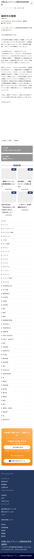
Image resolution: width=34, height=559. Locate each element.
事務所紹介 (4, 481)
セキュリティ (7, 236)
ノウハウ (5, 255)
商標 (26, 21)
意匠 (4, 343)
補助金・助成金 (7, 408)
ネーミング (6, 251)
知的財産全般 (7, 374)
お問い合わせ (5, 501)
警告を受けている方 (7, 512)
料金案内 (4, 495)
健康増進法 (6, 293)
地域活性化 (6, 324)
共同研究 (5, 297)
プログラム (6, 267)
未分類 (5, 354)
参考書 (5, 301)
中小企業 (5, 290)
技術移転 (5, 347)
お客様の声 (4, 487)
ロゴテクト (6, 282)
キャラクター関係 (8, 232)
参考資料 (5, 305)
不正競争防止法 (7, 286)
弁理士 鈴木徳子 (7, 23)
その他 (5, 240)
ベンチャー (6, 270)
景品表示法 (6, 351)
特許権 (3, 524)
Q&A (2, 498)
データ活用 (6, 244)
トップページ (5, 478)
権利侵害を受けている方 (8, 509)
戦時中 (16, 140)
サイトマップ (5, 504)
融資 (4, 400)
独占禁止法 (6, 370)
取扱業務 (4, 484)
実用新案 (5, 332)
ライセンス (6, 274)
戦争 (10, 140)
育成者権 (5, 385)
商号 (4, 309)
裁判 (4, 404)
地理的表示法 (7, 328)
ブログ (3, 515)
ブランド (5, 263)
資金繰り (5, 412)
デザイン (5, 248)
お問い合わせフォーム (18, 461)
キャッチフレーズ (8, 228)
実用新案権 (4, 527)
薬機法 (5, 396)
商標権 (3, 533)
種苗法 (5, 381)
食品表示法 (6, 419)
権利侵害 (5, 358)
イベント (5, 225)
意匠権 (3, 530)
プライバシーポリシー (8, 490)
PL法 (4, 221)
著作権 (5, 389)
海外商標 (5, 362)
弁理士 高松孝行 (8, 339)
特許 (4, 366)
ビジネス (5, 259)
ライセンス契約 (7, 278)
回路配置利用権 (7, 320)
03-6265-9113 (18, 447)
